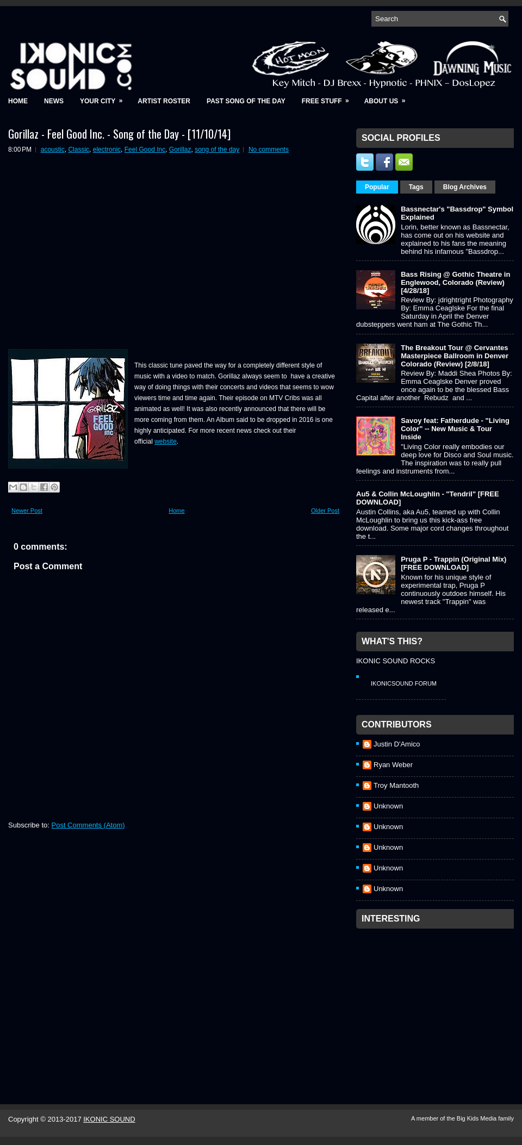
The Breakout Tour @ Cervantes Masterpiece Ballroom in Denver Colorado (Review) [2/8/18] (454, 356)
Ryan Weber (393, 765)
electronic (107, 149)
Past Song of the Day (246, 101)
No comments (268, 149)
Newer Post (26, 510)
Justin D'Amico (397, 744)
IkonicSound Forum (404, 683)
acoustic (53, 149)
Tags (416, 187)
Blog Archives (465, 187)
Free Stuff (329, 97)
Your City (104, 97)
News (54, 101)
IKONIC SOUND (109, 1119)
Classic (78, 149)
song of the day (217, 149)
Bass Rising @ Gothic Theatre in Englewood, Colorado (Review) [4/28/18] (455, 282)
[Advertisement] (437, 1002)
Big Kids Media (477, 1118)
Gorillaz (180, 149)
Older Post (325, 510)
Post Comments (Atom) (88, 825)
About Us (388, 97)
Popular (377, 187)
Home (18, 101)
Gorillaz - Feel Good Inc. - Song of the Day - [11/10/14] (119, 133)
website (165, 441)
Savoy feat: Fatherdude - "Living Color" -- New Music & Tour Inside (455, 428)
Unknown (388, 806)
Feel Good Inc (145, 149)
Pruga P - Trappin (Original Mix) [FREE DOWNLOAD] (453, 563)
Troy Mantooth (396, 785)
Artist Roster (164, 101)
